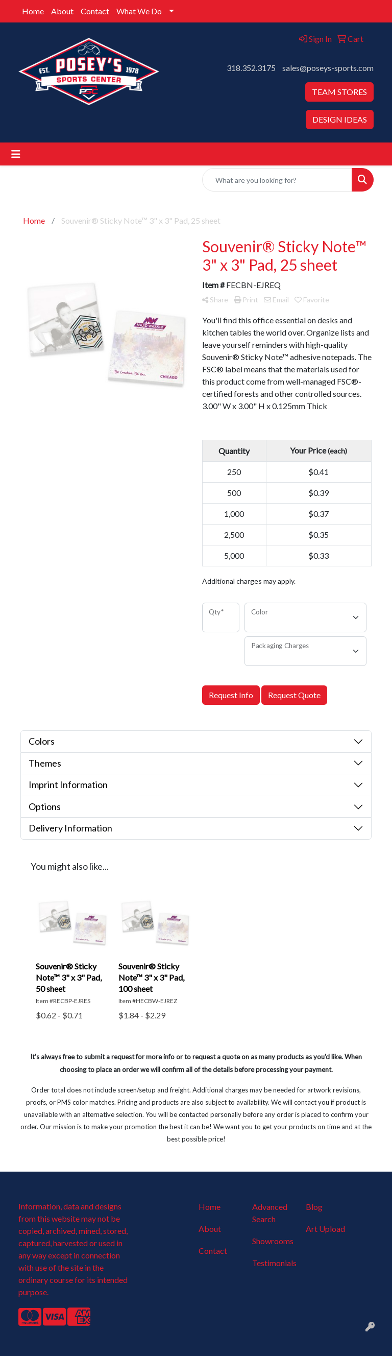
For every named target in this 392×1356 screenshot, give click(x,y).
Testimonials (272, 1263)
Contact (95, 11)
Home (33, 11)
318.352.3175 (251, 68)
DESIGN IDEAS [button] (339, 119)
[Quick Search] (277, 180)
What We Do (139, 11)
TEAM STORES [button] (339, 92)
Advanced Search (269, 1213)
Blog (314, 1206)
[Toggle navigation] (16, 154)
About (62, 11)
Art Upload (325, 1228)
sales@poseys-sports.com (328, 68)
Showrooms (272, 1241)
